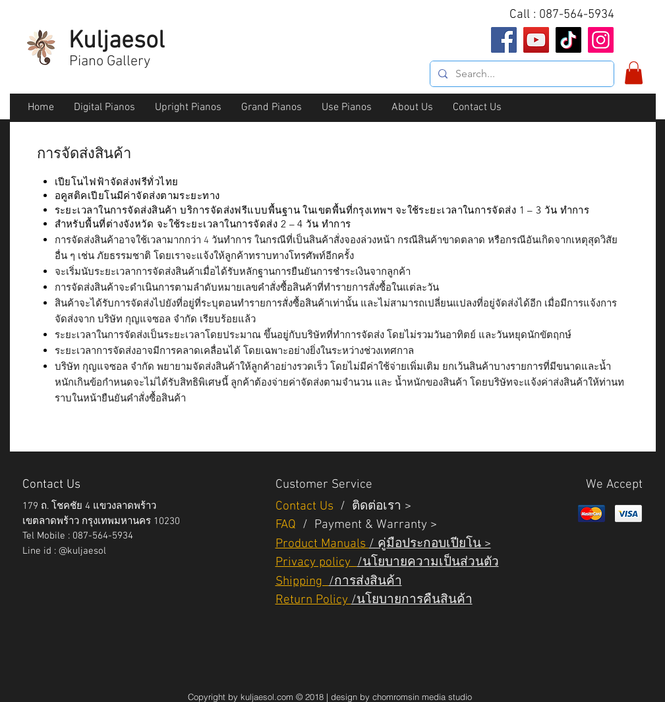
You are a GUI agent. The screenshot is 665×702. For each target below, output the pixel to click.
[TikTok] (568, 40)
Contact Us (306, 506)
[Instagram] (601, 40)
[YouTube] (536, 40)
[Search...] (520, 73)
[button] (633, 72)
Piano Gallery (109, 62)
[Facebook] (504, 40)
